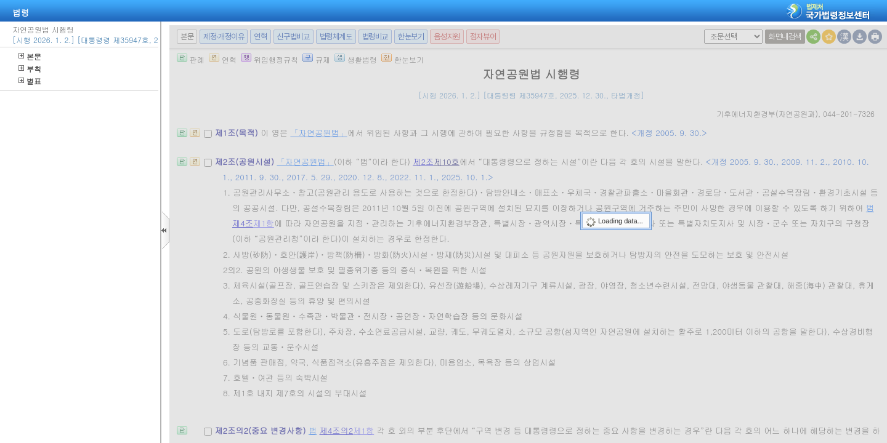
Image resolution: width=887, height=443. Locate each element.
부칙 (29, 68)
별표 (29, 81)
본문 (29, 56)
